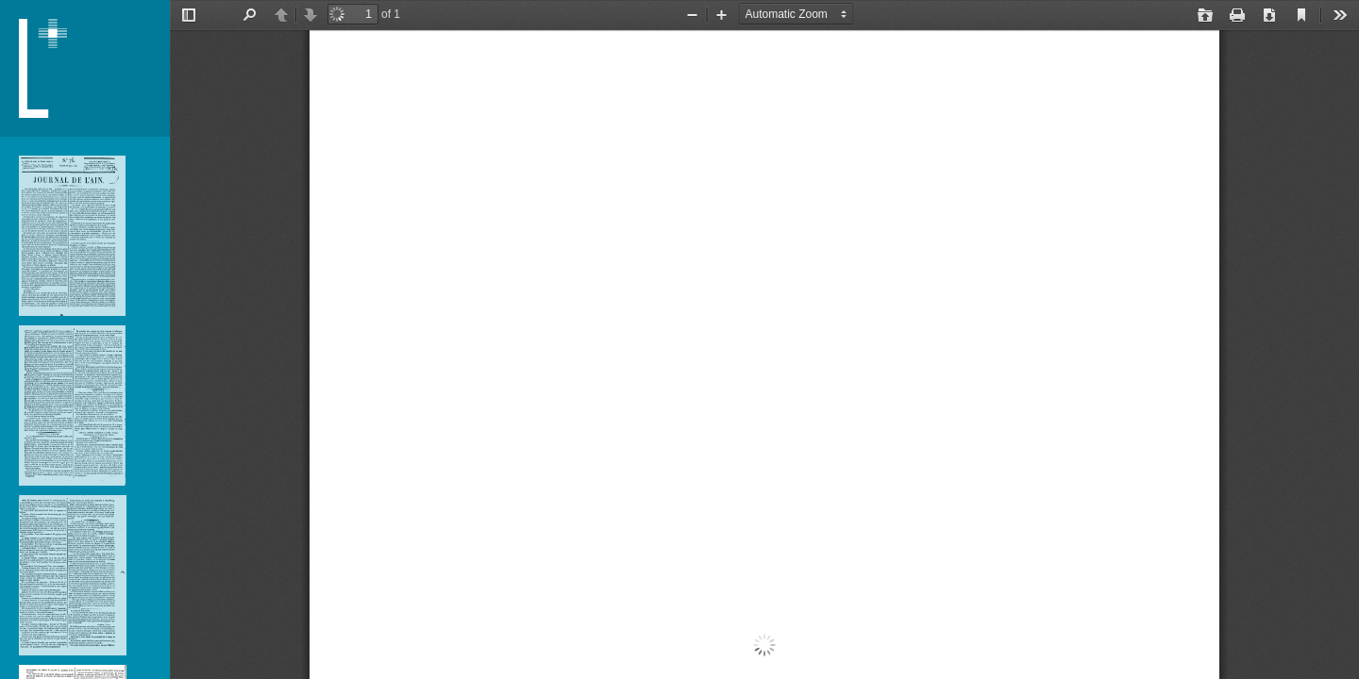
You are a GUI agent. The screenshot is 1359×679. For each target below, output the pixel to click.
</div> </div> (764, 339)
